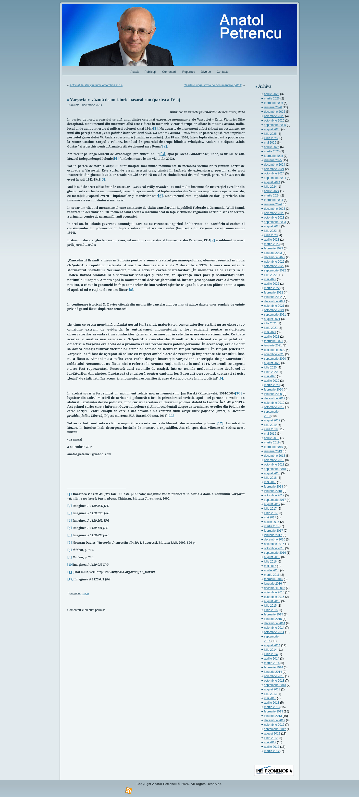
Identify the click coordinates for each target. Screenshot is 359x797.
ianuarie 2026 (273, 107)
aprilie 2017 (271, 522)
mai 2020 (270, 376)
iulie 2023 (270, 231)
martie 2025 (272, 151)
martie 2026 (272, 98)
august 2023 (272, 226)
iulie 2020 (270, 367)
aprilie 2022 (271, 283)
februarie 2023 (273, 248)
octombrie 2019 (274, 407)
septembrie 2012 (275, 729)
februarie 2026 (273, 103)
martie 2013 (272, 707)
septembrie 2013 (275, 685)
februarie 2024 (273, 200)
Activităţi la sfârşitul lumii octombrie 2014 (96, 85)
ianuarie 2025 (273, 160)
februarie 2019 (273, 447)
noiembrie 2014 (274, 627)
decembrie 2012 (274, 720)
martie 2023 (272, 244)
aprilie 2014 (271, 658)
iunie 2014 (271, 654)
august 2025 (272, 129)
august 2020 (272, 363)
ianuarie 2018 (273, 491)
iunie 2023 (271, 235)
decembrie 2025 (274, 111)
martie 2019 (272, 442)
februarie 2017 (273, 530)
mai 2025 (270, 142)
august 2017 (272, 504)
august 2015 (272, 601)
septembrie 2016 (275, 552)
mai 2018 (270, 482)
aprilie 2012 (271, 746)
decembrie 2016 (274, 539)
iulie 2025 (270, 133)
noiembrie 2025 (274, 116)
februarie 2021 (273, 341)
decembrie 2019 (274, 398)
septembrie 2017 (275, 500)
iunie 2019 (271, 429)
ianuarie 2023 (273, 253)
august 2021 (272, 319)
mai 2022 (270, 279)
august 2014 (272, 645)
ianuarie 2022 (273, 297)
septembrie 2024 (275, 178)
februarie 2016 (273, 579)
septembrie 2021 (275, 314)
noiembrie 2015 (274, 592)
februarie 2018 (273, 486)
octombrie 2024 (274, 173)
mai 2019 (270, 433)
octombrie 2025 (274, 120)
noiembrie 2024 (274, 169)
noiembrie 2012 (274, 724)
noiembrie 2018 (274, 460)
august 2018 (272, 473)
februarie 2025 (273, 156)
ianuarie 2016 (273, 583)
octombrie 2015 (274, 597)
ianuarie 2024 (273, 204)
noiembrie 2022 (274, 261)
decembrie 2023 (274, 208)
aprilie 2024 (271, 191)
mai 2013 (270, 698)
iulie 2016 (270, 561)
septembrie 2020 (275, 358)
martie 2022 (272, 288)
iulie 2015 (270, 605)
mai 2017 (270, 517)
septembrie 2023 (275, 222)
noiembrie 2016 (274, 544)
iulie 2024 (270, 186)
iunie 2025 (271, 138)
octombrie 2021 (274, 310)
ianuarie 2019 (273, 451)
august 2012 (272, 733)
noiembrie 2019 (274, 403)
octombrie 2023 (274, 217)
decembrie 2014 (274, 623)
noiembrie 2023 (274, 213)
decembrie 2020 (274, 350)
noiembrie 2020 (274, 354)
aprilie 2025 (271, 147)
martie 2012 (272, 751)
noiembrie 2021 (274, 305)
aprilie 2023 (271, 239)
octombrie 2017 (274, 495)
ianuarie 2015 (273, 619)
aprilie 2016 (271, 570)
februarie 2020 (273, 389)
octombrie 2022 (274, 266)
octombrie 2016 (274, 548)
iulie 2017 (270, 508)
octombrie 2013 (274, 680)
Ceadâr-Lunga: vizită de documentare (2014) (213, 85)
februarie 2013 (273, 711)
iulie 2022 (270, 275)
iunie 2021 (271, 328)
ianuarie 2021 (273, 345)
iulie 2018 (270, 477)
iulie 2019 (270, 425)
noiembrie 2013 (274, 676)
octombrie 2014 (274, 632)
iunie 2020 (271, 372)
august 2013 (272, 689)
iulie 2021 (270, 323)
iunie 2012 (271, 738)
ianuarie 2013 (273, 716)
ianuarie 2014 (273, 672)
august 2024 (272, 182)
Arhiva (84, 594)
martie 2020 (272, 385)
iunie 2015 (271, 610)
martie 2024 (272, 195)
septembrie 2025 (275, 125)
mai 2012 (270, 742)
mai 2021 (270, 332)
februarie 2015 (273, 614)
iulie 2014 (270, 649)
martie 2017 (272, 526)
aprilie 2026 (271, 94)
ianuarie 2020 (273, 394)
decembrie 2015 (274, 588)
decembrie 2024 (274, 164)
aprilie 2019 (271, 438)
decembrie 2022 (274, 257)
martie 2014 (272, 663)
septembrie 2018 (275, 469)
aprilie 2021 (271, 336)
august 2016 (272, 557)
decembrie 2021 (274, 301)
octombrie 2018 (274, 464)
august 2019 (272, 420)
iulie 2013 (270, 694)
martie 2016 (272, 574)
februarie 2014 (273, 667)
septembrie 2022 (275, 270)
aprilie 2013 (271, 702)
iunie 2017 (271, 513)
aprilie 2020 (271, 380)
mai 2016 (270, 566)
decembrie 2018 (274, 455)
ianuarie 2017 (273, 535)
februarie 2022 (273, 292)
